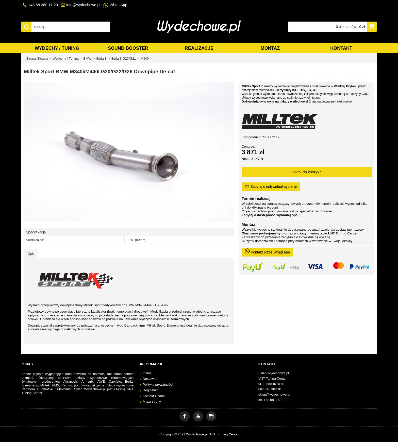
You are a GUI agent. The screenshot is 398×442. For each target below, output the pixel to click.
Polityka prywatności (156, 385)
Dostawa (148, 379)
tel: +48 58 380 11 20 (274, 400)
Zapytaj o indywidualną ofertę (271, 186)
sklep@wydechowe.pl (274, 394)
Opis (31, 254)
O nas (146, 373)
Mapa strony (150, 402)
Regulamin (149, 390)
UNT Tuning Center (224, 434)
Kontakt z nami (152, 396)
